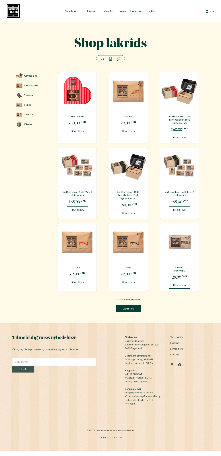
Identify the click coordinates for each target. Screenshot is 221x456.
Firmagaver (136, 10)
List (118, 59)
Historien (92, 10)
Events (122, 10)
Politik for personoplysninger (100, 430)
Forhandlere (108, 10)
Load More (128, 308)
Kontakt (151, 10)
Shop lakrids (71, 10)
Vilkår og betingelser (125, 430)
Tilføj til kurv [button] (77, 130)
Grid (110, 59)
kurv (209, 11)
